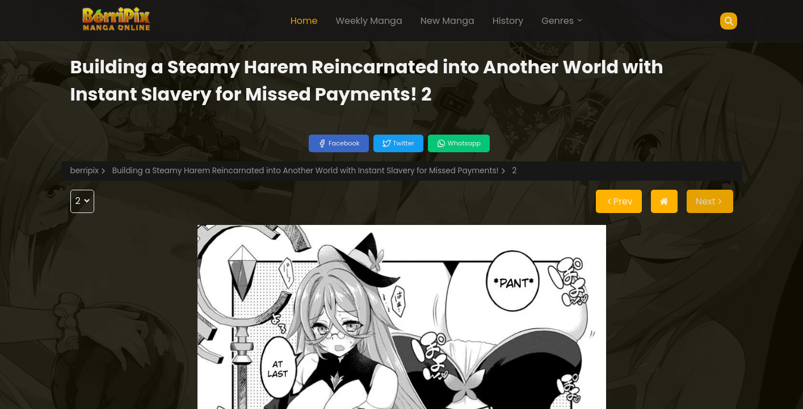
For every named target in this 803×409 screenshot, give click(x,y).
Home (304, 20)
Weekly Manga (368, 20)
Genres (562, 20)
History (508, 20)
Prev (619, 201)
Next (710, 201)
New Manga (447, 20)
